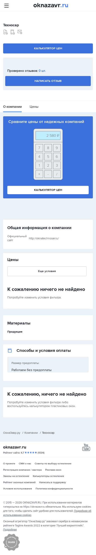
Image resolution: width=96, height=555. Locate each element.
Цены (34, 107)
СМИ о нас (25, 463)
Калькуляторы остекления (48, 476)
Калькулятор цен (48, 48)
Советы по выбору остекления (53, 463)
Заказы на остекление (16, 476)
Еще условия (47, 271)
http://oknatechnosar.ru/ (44, 238)
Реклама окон (53, 469)
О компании (12, 107)
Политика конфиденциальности (54, 488)
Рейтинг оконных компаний (19, 482)
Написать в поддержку (52, 482)
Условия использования (17, 488)
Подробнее (10, 529)
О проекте (9, 463)
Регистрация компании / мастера (22, 469)
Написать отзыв (48, 81)
